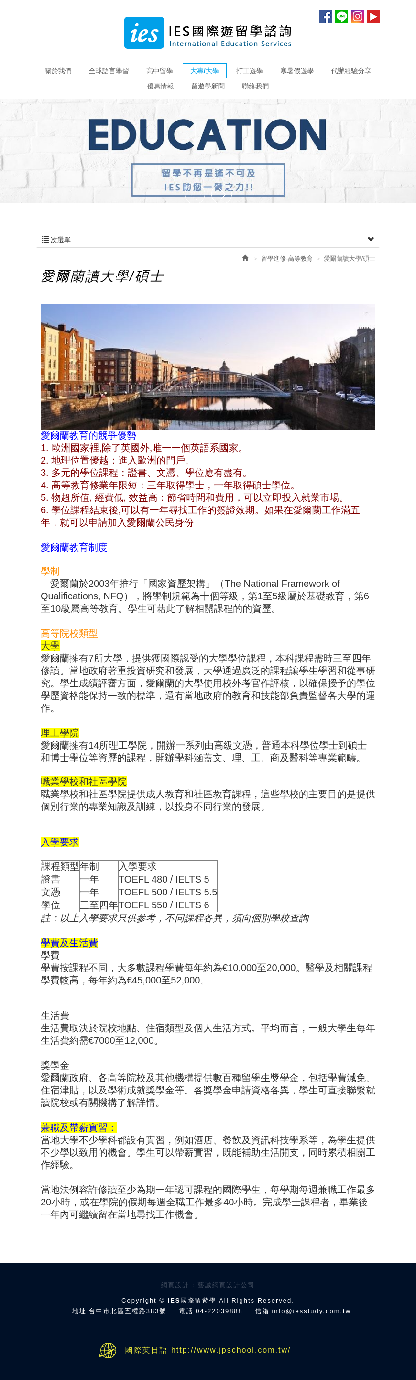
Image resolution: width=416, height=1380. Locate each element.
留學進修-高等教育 (287, 258)
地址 (79, 1310)
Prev (195, 195)
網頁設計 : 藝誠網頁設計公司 (208, 1285)
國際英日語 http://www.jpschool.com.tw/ (208, 1350)
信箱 (262, 1310)
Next (221, 195)
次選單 (208, 239)
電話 (186, 1310)
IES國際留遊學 (208, 33)
